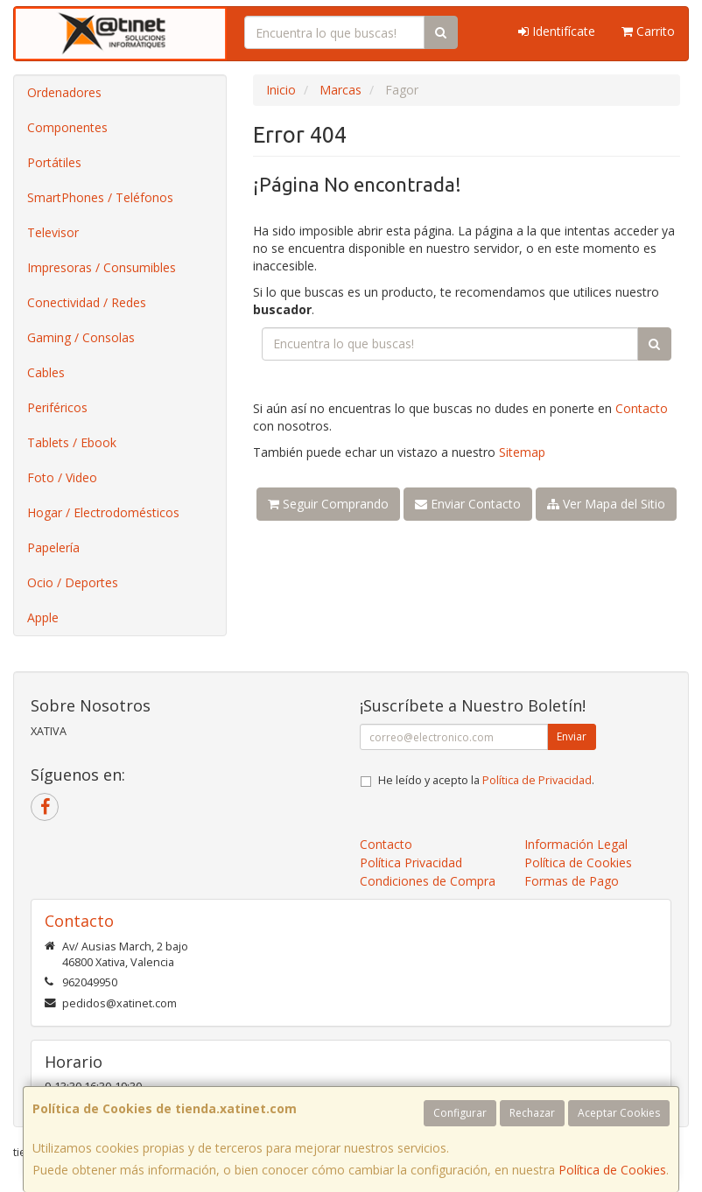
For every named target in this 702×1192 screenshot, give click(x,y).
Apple (43, 617)
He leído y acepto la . (486, 780)
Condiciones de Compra (427, 881)
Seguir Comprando (328, 503)
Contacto (641, 408)
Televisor (53, 232)
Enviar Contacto (468, 503)
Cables (46, 372)
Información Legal (576, 844)
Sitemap (522, 452)
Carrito (648, 31)
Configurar (460, 1112)
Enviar (571, 736)
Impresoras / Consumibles (101, 267)
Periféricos (57, 407)
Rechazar (532, 1112)
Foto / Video (62, 477)
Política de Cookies (612, 1169)
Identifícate (556, 31)
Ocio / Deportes (72, 582)
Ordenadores (64, 92)
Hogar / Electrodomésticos (103, 512)
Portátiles (54, 162)
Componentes (67, 127)
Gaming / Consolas (81, 337)
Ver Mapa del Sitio (606, 503)
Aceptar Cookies (619, 1112)
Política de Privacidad (537, 780)
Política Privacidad (411, 862)
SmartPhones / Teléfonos (100, 197)
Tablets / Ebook (71, 442)
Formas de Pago (571, 881)
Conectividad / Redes (86, 302)
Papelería (53, 547)
